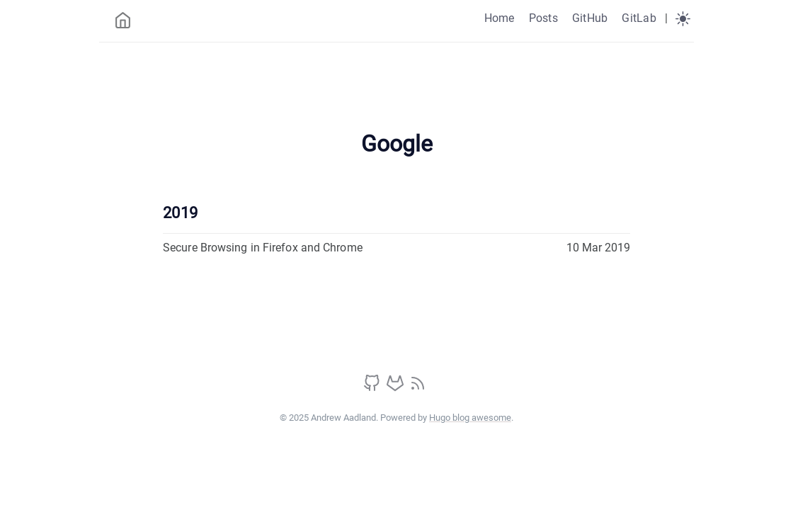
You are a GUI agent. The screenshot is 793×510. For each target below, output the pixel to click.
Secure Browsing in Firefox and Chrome (263, 247)
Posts (543, 18)
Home (499, 18)
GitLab (639, 18)
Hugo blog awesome (470, 417)
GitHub (589, 18)
